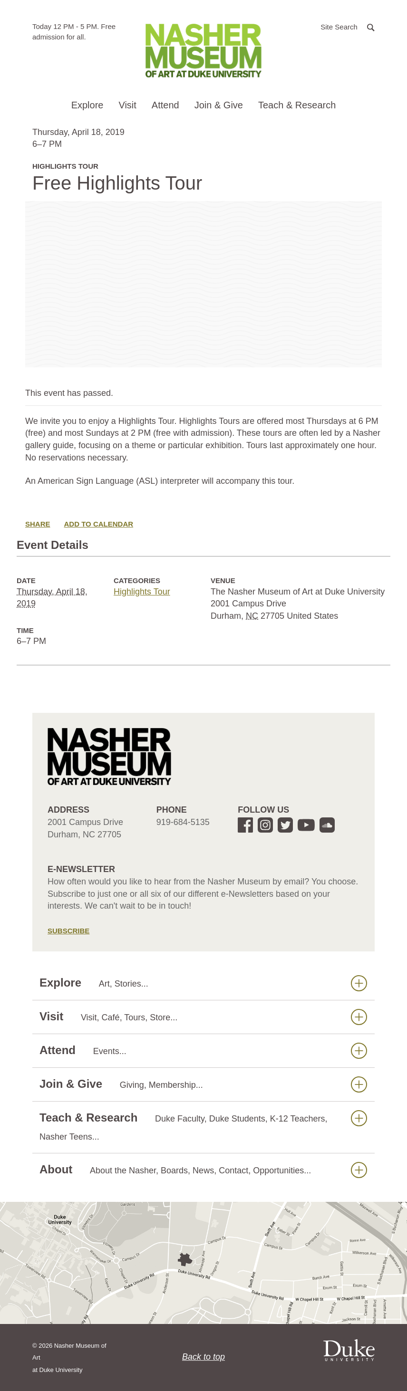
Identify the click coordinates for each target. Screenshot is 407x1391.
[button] (347, 26)
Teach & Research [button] (297, 105)
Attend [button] (165, 105)
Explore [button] (87, 105)
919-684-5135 (183, 822)
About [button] (203, 1170)
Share (37, 524)
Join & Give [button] (218, 105)
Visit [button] (127, 105)
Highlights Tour (142, 591)
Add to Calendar (99, 524)
